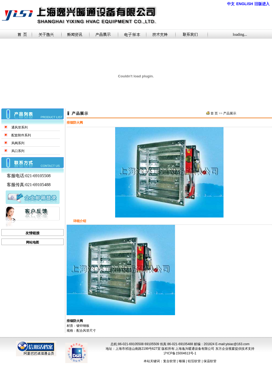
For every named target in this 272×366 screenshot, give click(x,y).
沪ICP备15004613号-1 (180, 353)
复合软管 (169, 361)
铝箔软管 (194, 361)
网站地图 (32, 242)
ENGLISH (244, 4)
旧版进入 (262, 4)
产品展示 (229, 113)
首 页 (214, 113)
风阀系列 (17, 143)
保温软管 (209, 361)
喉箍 (182, 361)
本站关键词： (153, 361)
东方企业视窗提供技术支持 (234, 349)
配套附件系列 (21, 135)
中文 (231, 4)
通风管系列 (19, 127)
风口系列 (17, 151)
